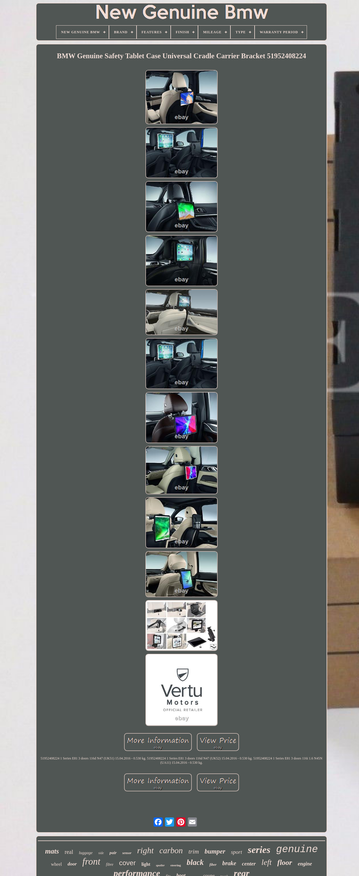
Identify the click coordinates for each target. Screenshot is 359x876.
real (69, 852)
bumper (215, 851)
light (145, 864)
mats (52, 851)
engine (305, 864)
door (72, 864)
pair (113, 852)
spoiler (160, 865)
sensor (126, 853)
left (266, 862)
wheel (56, 864)
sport (236, 852)
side (101, 853)
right (145, 850)
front (91, 861)
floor (284, 862)
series (259, 849)
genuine (297, 849)
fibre (110, 864)
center (249, 864)
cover (127, 863)
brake (229, 863)
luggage (85, 852)
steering (175, 865)
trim (193, 851)
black (195, 862)
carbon (171, 850)
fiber (212, 864)
